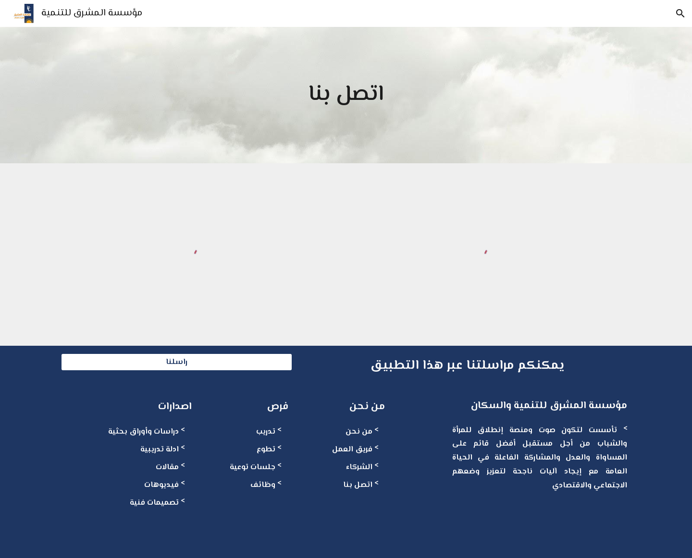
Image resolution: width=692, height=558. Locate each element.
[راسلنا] (177, 362)
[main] (346, 95)
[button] (680, 13)
